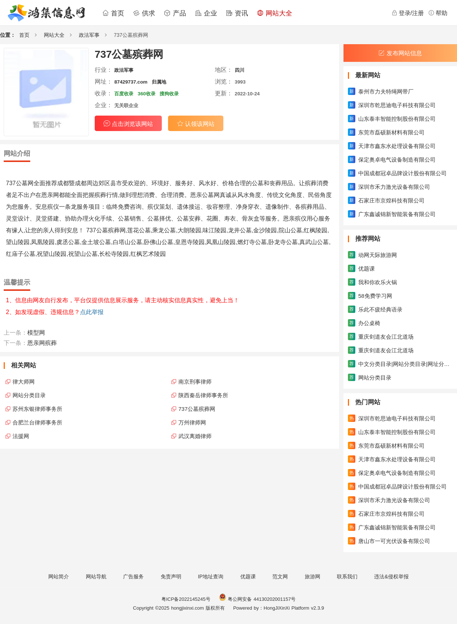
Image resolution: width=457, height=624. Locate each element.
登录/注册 (407, 13)
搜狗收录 (169, 93)
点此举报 (92, 312)
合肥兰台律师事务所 (37, 422)
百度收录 (123, 93)
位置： (7, 35)
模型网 (36, 332)
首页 (113, 13)
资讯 (237, 13)
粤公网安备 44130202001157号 (257, 599)
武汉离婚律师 (195, 436)
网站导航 (96, 576)
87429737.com (130, 82)
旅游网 (312, 576)
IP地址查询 (210, 576)
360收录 (147, 93)
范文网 (280, 576)
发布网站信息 (400, 53)
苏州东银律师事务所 (37, 409)
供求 (144, 13)
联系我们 (347, 576)
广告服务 (133, 576)
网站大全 (274, 13)
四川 (239, 70)
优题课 (248, 576)
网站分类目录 (29, 395)
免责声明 (171, 576)
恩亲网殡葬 (42, 343)
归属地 (159, 82)
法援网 (21, 436)
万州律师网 (192, 422)
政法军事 (89, 35)
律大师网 (24, 381)
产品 (175, 13)
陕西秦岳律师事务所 (203, 395)
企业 (206, 13)
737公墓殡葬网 (196, 409)
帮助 (437, 13)
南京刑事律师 (195, 381)
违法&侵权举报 (391, 576)
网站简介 (58, 576)
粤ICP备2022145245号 (185, 599)
